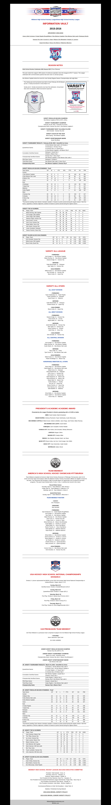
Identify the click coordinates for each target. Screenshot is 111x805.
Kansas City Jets (37, 39)
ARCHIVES (51, 33)
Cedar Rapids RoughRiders (44, 36)
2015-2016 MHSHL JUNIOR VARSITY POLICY (55, 795)
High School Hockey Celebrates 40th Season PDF (37, 69)
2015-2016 (59, 33)
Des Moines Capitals (58, 36)
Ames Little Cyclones (29, 36)
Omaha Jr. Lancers (72, 39)
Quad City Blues (44, 43)
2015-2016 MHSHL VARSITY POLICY (55, 792)
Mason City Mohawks (60, 39)
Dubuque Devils (83, 36)
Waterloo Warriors (66, 43)
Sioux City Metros (55, 43)
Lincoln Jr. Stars (48, 39)
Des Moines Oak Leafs (71, 36)
